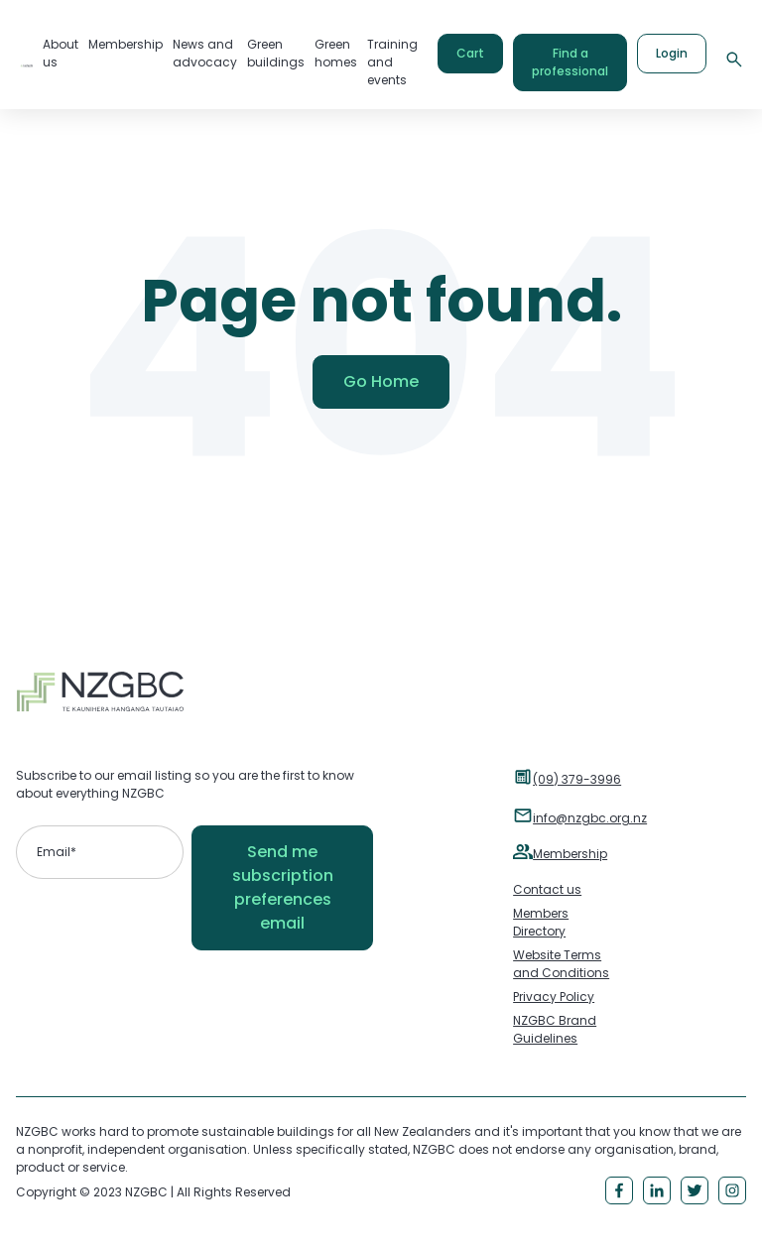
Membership (570, 853)
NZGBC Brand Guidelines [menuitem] (554, 1029)
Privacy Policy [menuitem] (553, 996)
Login (672, 53)
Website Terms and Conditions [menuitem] (561, 963)
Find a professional (570, 62)
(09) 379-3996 (577, 779)
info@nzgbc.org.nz (590, 818)
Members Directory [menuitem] (541, 922)
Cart (470, 53)
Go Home (381, 381)
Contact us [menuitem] (547, 889)
